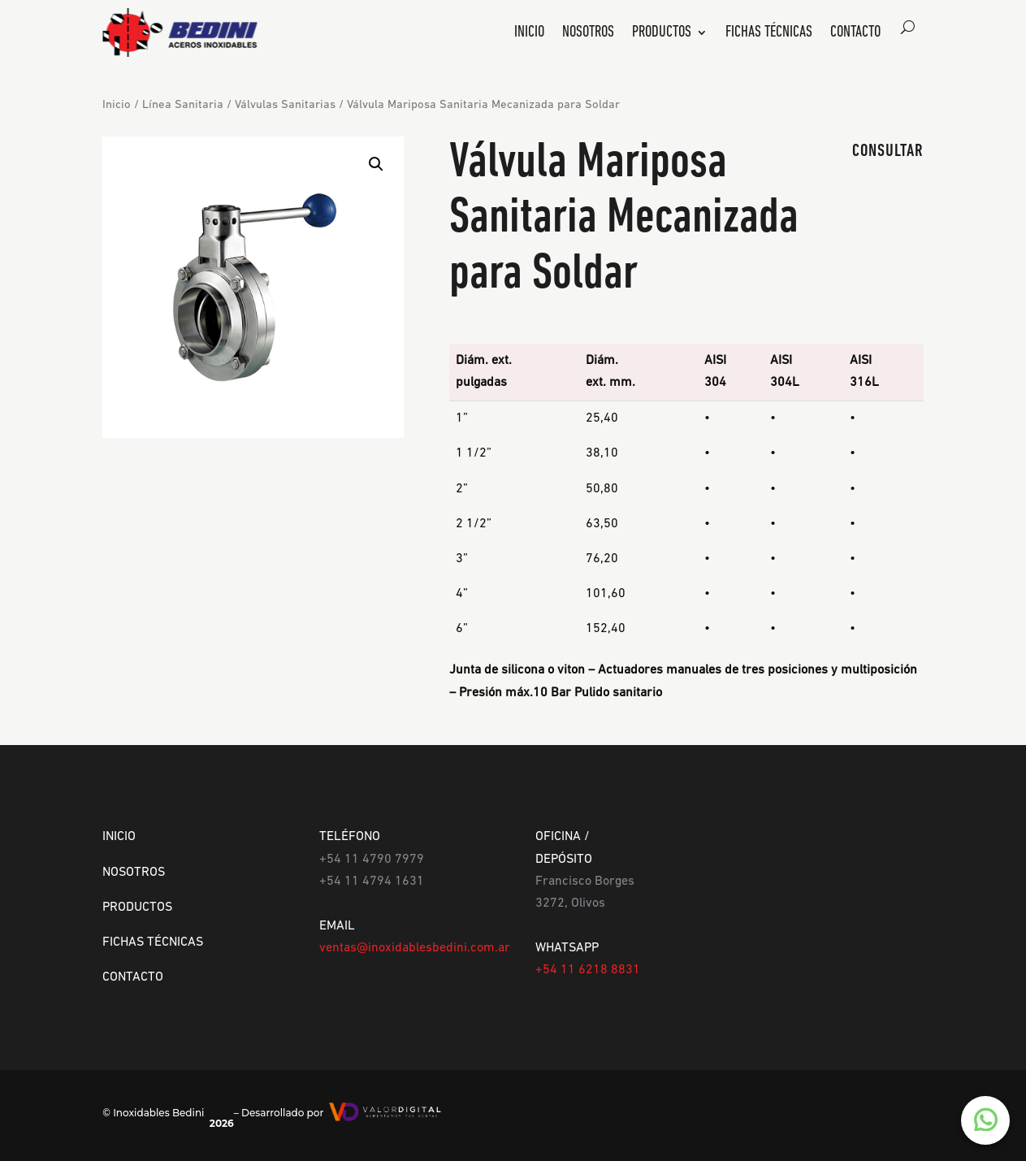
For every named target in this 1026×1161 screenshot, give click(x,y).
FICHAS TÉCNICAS (152, 942)
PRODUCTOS (137, 907)
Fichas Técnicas (768, 34)
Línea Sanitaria (182, 105)
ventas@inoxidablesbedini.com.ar (414, 948)
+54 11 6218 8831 (587, 970)
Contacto (855, 34)
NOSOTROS (133, 872)
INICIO (119, 836)
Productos (661, 34)
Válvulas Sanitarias (285, 105)
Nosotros (588, 34)
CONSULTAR (888, 151)
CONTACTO (132, 977)
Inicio (529, 34)
